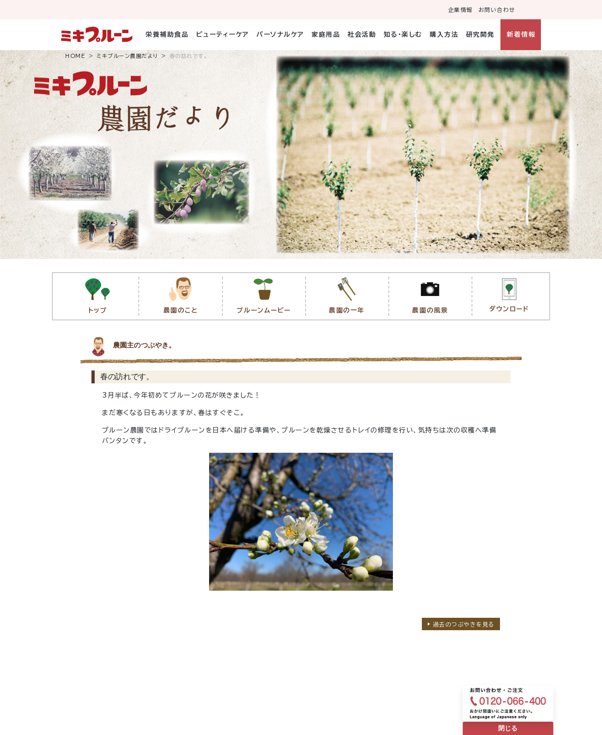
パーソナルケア (280, 34)
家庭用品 (326, 34)
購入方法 (444, 34)
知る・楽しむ (403, 34)
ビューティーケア (222, 34)
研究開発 (480, 34)
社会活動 (361, 34)
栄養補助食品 (167, 34)
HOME (75, 55)
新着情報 (521, 34)
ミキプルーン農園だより (128, 55)
